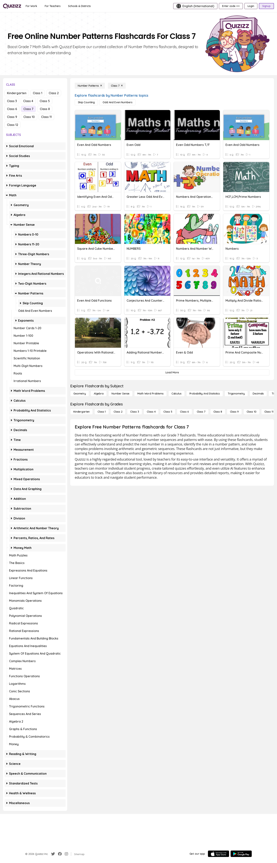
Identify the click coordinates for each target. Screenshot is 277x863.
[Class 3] (134, 412)
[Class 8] (217, 412)
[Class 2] (117, 412)
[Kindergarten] (81, 412)
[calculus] (176, 394)
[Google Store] (241, 854)
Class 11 (46, 117)
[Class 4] (151, 412)
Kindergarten (16, 93)
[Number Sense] (120, 394)
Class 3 (12, 101)
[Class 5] (167, 412)
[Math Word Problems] (150, 394)
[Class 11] (269, 412)
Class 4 (28, 101)
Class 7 (28, 109)
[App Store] (218, 854)
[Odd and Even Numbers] (117, 102)
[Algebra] (99, 394)
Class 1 (37, 93)
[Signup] (266, 6)
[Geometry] (79, 394)
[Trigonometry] (236, 394)
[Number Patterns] (90, 86)
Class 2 (54, 93)
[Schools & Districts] (79, 6)
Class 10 (29, 117)
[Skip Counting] (86, 102)
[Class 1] (101, 412)
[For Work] (31, 6)
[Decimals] (258, 394)
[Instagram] (66, 854)
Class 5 (45, 101)
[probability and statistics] (204, 394)
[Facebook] (60, 854)
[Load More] (172, 372)
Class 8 (45, 109)
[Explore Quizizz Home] (12, 6)
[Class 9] (234, 412)
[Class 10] (251, 412)
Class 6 (12, 109)
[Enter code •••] (231, 6)
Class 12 (12, 125)
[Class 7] (117, 86)
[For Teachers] (53, 6)
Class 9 (12, 117)
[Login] (250, 6)
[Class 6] (184, 412)
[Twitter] (53, 854)
